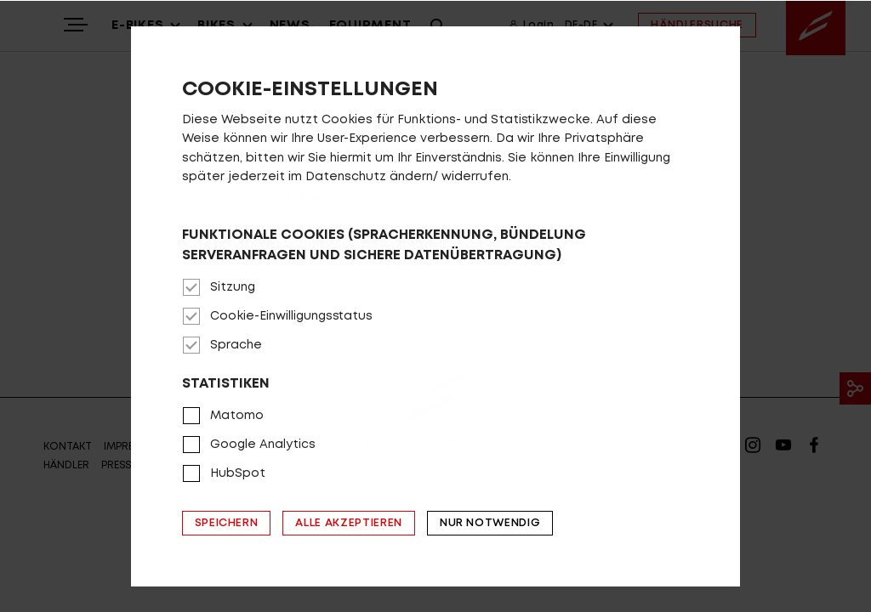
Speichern (227, 523)
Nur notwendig (490, 523)
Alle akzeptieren (348, 523)
